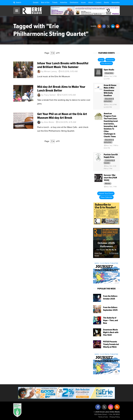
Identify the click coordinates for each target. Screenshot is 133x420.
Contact (98, 2)
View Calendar (106, 197)
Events (106, 2)
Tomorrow (110, 60)
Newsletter (116, 2)
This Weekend (106, 63)
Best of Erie (45, 2)
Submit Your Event (106, 193)
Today (101, 60)
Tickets (54, 2)
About (90, 2)
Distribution (74, 2)
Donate (35, 2)
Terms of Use (103, 417)
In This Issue (113, 253)
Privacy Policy (115, 417)
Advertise (63, 2)
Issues (83, 2)
